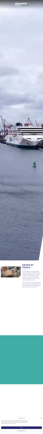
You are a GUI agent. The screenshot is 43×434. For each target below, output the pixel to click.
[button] (41, 418)
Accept (21, 427)
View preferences (21, 430)
